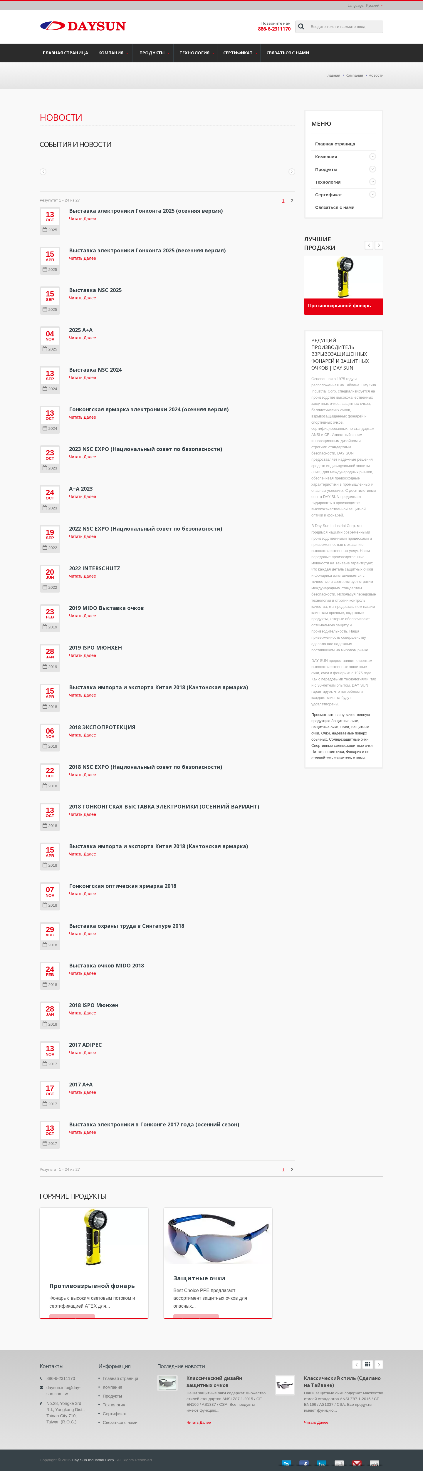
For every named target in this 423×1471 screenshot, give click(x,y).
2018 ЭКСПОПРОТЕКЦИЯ (102, 727)
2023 (50, 468)
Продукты (154, 53)
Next (369, 245)
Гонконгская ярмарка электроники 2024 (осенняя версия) (149, 409)
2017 (50, 1064)
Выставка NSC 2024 (95, 369)
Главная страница (65, 52)
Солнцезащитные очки (348, 739)
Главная (332, 75)
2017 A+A (81, 1084)
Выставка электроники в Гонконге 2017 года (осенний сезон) (154, 1124)
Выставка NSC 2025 (95, 289)
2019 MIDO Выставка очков (106, 607)
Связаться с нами (287, 52)
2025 (50, 230)
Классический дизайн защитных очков (214, 1381)
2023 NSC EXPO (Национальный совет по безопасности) (145, 448)
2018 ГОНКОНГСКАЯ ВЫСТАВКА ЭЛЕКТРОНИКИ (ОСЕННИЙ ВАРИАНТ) (164, 806)
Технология (197, 53)
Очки (344, 727)
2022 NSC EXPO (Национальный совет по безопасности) (145, 528)
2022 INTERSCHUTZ (94, 568)
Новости (376, 75)
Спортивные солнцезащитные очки (342, 745)
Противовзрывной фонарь (341, 304)
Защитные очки (344, 721)
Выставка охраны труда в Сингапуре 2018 (126, 925)
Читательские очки (327, 751)
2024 (50, 389)
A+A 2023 (81, 488)
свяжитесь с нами (349, 758)
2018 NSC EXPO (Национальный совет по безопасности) (145, 766)
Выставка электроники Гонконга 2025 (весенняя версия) (147, 250)
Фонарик (353, 751)
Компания (113, 53)
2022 (50, 548)
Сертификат (240, 53)
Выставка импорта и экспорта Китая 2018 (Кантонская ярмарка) (158, 687)
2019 (50, 627)
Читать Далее (82, 218)
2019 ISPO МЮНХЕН (95, 647)
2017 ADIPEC (85, 1044)
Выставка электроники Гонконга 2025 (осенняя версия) (146, 210)
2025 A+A (81, 329)
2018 (50, 707)
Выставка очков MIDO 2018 (106, 965)
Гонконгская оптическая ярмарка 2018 (122, 885)
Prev (379, 245)
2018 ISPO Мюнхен (93, 1005)
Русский (372, 6)
